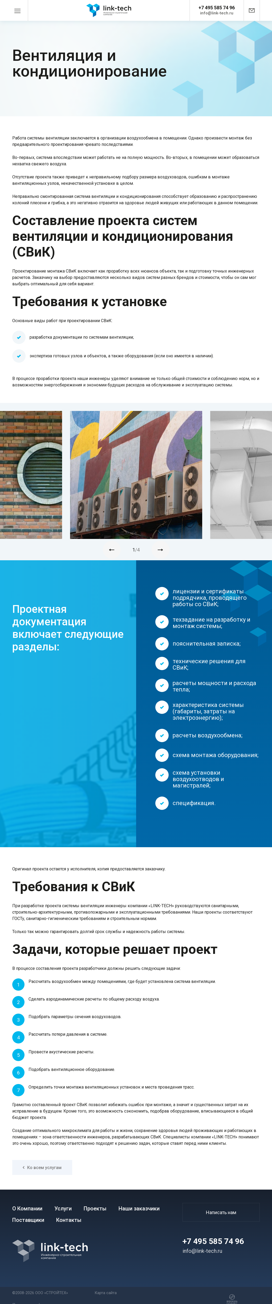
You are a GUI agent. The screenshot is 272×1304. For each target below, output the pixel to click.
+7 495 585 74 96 (216, 7)
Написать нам (221, 1212)
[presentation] (112, 550)
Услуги (63, 1209)
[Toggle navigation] (20, 10)
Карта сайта (106, 1292)
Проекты (95, 1209)
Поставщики (28, 1220)
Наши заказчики (139, 1209)
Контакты (69, 1220)
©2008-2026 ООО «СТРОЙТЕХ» (40, 1292)
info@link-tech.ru (216, 13)
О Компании (27, 1209)
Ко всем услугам (42, 1167)
